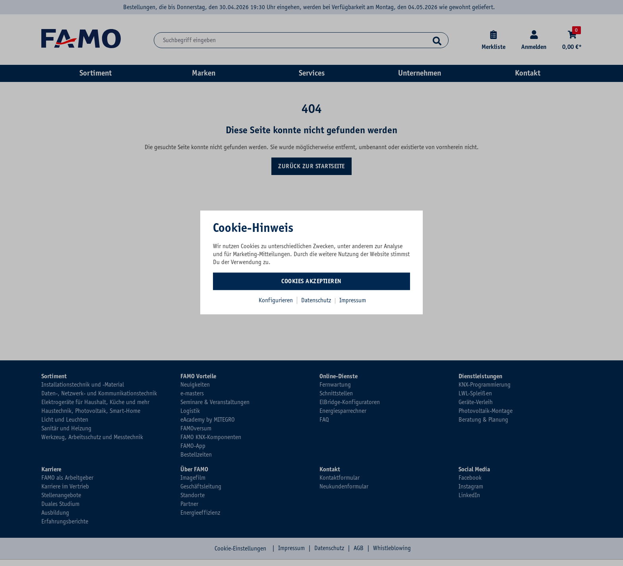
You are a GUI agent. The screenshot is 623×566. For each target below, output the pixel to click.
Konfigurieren (276, 300)
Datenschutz (317, 300)
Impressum (352, 300)
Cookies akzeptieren (311, 281)
